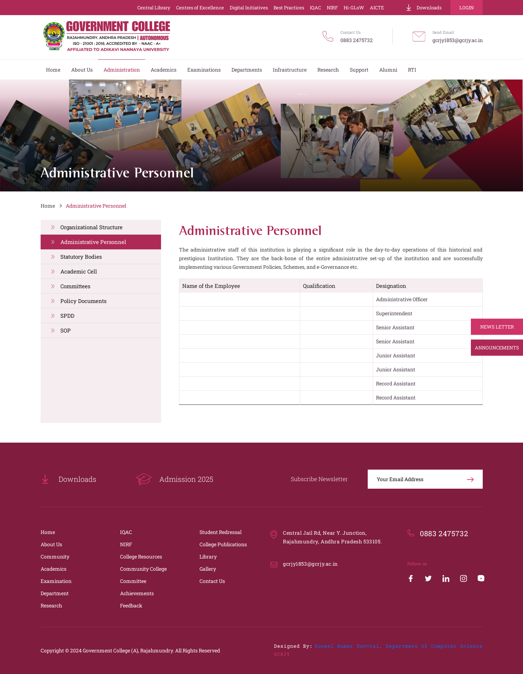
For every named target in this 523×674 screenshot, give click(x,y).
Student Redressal (220, 532)
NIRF (332, 7)
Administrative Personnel (96, 205)
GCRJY (282, 654)
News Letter (497, 327)
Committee (133, 581)
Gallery (207, 568)
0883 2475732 (356, 40)
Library (208, 556)
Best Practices (289, 7)
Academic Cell (78, 271)
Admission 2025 (174, 479)
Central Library (153, 7)
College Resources (141, 556)
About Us (51, 544)
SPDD (67, 315)
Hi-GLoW (354, 7)
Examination (56, 581)
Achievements (137, 593)
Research (51, 605)
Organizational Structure (91, 227)
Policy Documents (83, 300)
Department (55, 593)
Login (466, 7)
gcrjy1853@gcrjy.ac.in (457, 40)
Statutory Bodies (81, 256)
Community (55, 556)
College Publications (223, 544)
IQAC (315, 7)
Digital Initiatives (249, 7)
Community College (143, 568)
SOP (65, 330)
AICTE (377, 7)
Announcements (497, 347)
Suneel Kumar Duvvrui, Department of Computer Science (399, 647)
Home (48, 205)
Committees (75, 286)
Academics (53, 568)
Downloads (423, 7)
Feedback (131, 605)
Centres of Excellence (200, 7)
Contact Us (212, 581)
